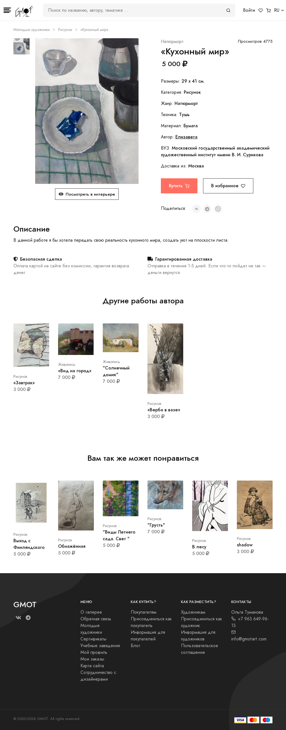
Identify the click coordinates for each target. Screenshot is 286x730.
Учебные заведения (100, 646)
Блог (135, 646)
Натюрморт (172, 42)
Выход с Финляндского (29, 544)
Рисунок (65, 29)
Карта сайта (92, 666)
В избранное (228, 185)
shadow (244, 545)
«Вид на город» (74, 371)
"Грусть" (156, 525)
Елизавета (186, 137)
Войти (249, 10)
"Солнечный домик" (116, 371)
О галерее (91, 612)
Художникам (193, 612)
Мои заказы (92, 659)
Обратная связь (95, 619)
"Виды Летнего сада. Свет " (119, 535)
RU (276, 10)
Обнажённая (71, 546)
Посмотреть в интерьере (87, 194)
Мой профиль (93, 652)
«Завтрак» (24, 383)
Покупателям (143, 612)
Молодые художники (31, 29)
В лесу (199, 547)
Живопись (66, 364)
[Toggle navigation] (7, 10)
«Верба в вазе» (163, 410)
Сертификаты (93, 639)
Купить (179, 185)
